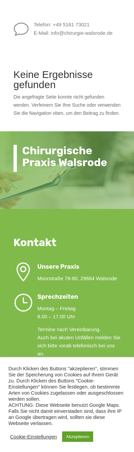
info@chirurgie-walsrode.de (89, 33)
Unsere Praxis (75, 266)
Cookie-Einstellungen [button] (33, 437)
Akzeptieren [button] (77, 436)
